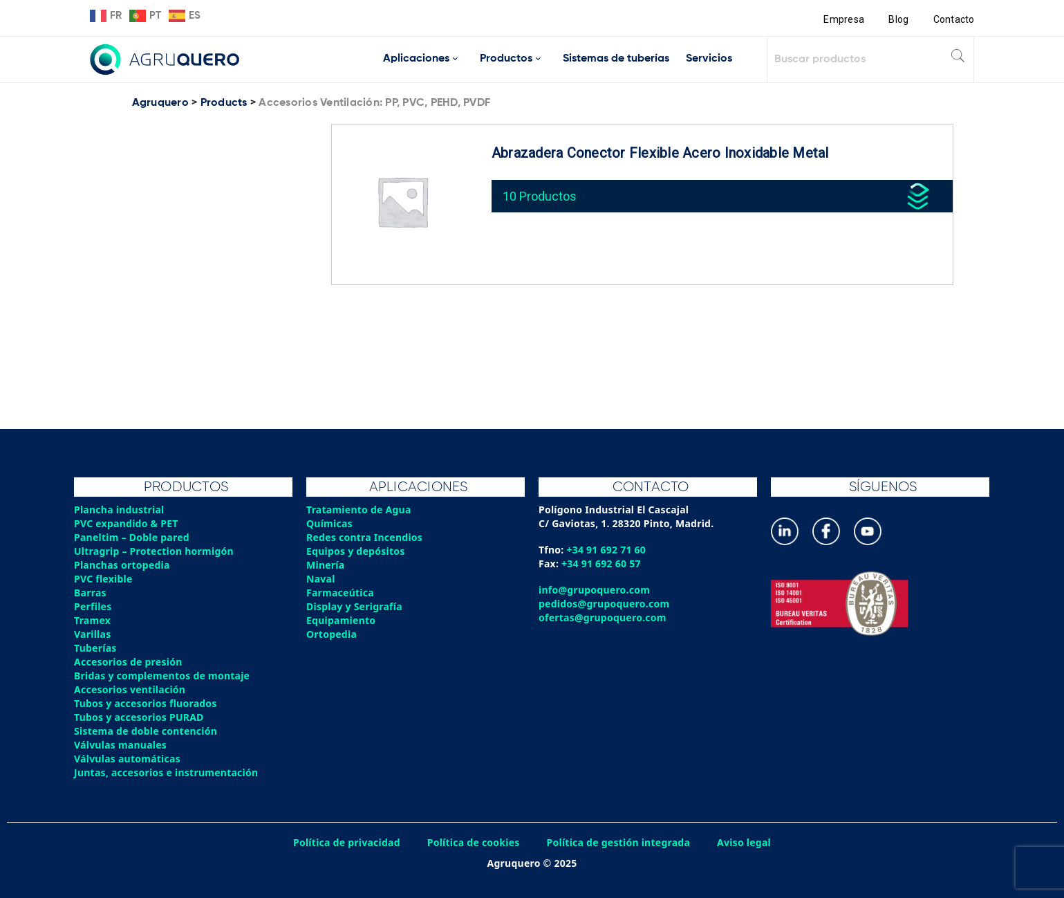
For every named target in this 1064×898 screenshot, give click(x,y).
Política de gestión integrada (619, 842)
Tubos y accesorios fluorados (145, 703)
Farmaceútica (340, 592)
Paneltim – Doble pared (131, 537)
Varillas (92, 634)
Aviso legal (744, 842)
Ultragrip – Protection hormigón (154, 551)
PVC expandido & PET (126, 523)
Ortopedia (331, 634)
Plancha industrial (119, 509)
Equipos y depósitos (355, 551)
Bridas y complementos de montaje (162, 675)
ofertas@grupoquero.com (602, 617)
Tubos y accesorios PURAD (139, 717)
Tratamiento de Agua (358, 509)
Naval (320, 578)
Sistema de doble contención (145, 730)
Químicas (329, 523)
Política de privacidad (346, 842)
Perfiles (92, 606)
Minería (325, 564)
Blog (898, 19)
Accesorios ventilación (129, 689)
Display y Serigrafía (354, 606)
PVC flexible (103, 578)
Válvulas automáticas (127, 758)
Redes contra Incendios (364, 537)
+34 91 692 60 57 (601, 563)
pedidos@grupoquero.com (604, 603)
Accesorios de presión (128, 661)
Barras (90, 592)
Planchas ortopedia (122, 564)
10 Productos (540, 196)
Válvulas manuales (120, 744)
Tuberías (95, 647)
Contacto (954, 19)
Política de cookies (473, 842)
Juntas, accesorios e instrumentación (166, 772)
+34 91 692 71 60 (606, 549)
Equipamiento (340, 620)
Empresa (843, 19)
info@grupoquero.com (594, 589)
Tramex (92, 620)
